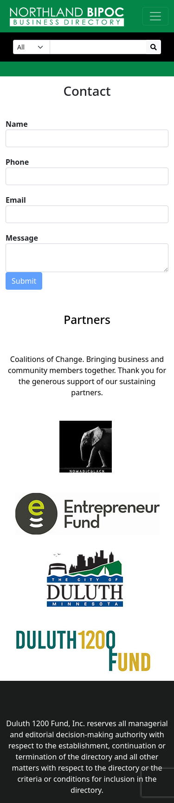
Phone (17, 162)
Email (16, 200)
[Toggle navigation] (155, 16)
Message (22, 238)
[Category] (31, 47)
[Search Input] (98, 47)
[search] (153, 47)
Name (17, 124)
